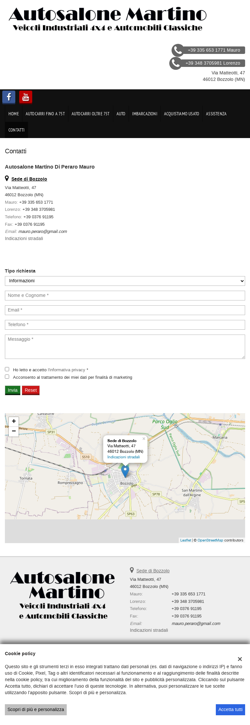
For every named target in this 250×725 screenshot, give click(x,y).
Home (13, 114)
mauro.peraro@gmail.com (42, 231)
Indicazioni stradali (24, 238)
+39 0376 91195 (38, 217)
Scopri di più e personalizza (35, 709)
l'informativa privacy (66, 370)
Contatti (16, 130)
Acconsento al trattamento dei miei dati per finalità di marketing (72, 377)
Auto (121, 114)
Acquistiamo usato (181, 114)
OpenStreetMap (210, 540)
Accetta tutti (230, 709)
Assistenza (216, 114)
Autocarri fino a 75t (45, 114)
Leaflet (185, 540)
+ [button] (14, 422)
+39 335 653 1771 (36, 202)
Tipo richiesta (20, 271)
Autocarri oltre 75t (91, 114)
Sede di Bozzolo (153, 571)
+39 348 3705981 (38, 209)
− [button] (14, 432)
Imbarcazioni (144, 114)
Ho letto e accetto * (50, 370)
